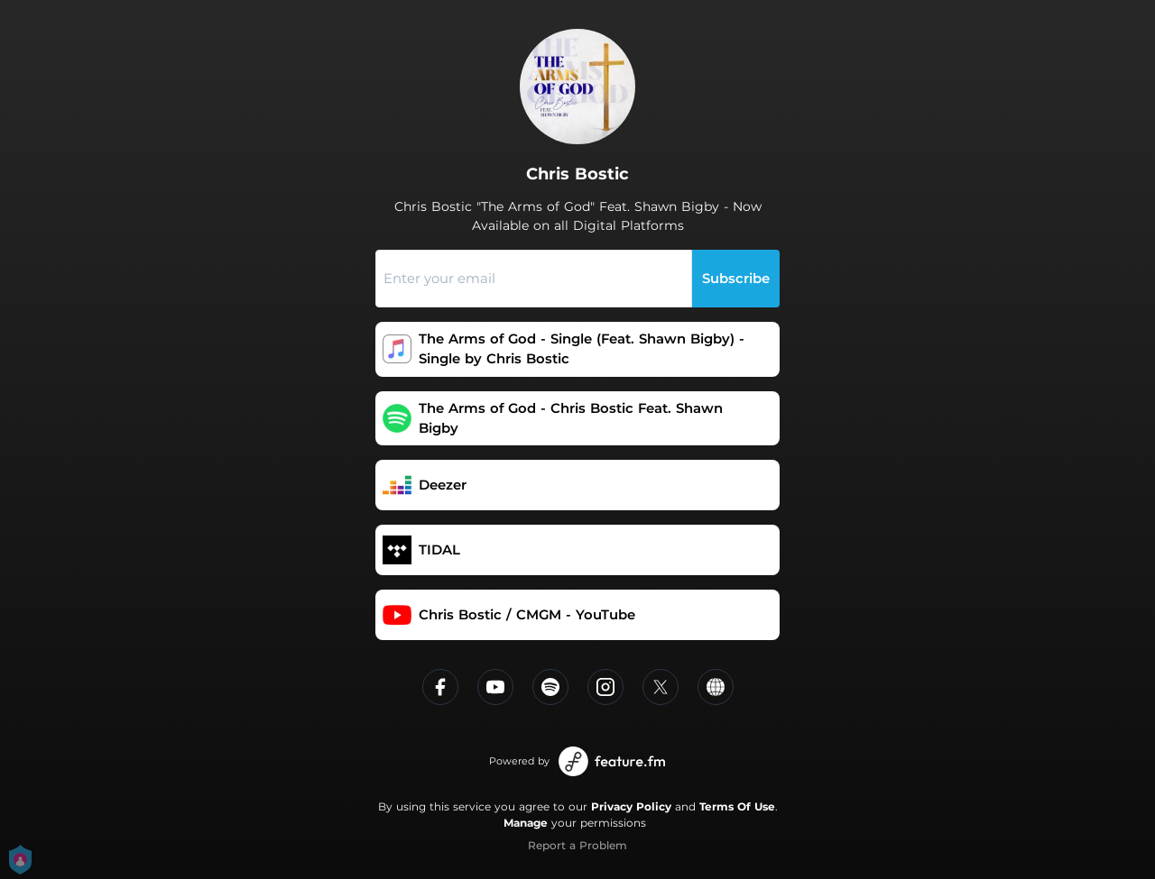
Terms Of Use (737, 806)
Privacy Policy (631, 806)
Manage (526, 822)
